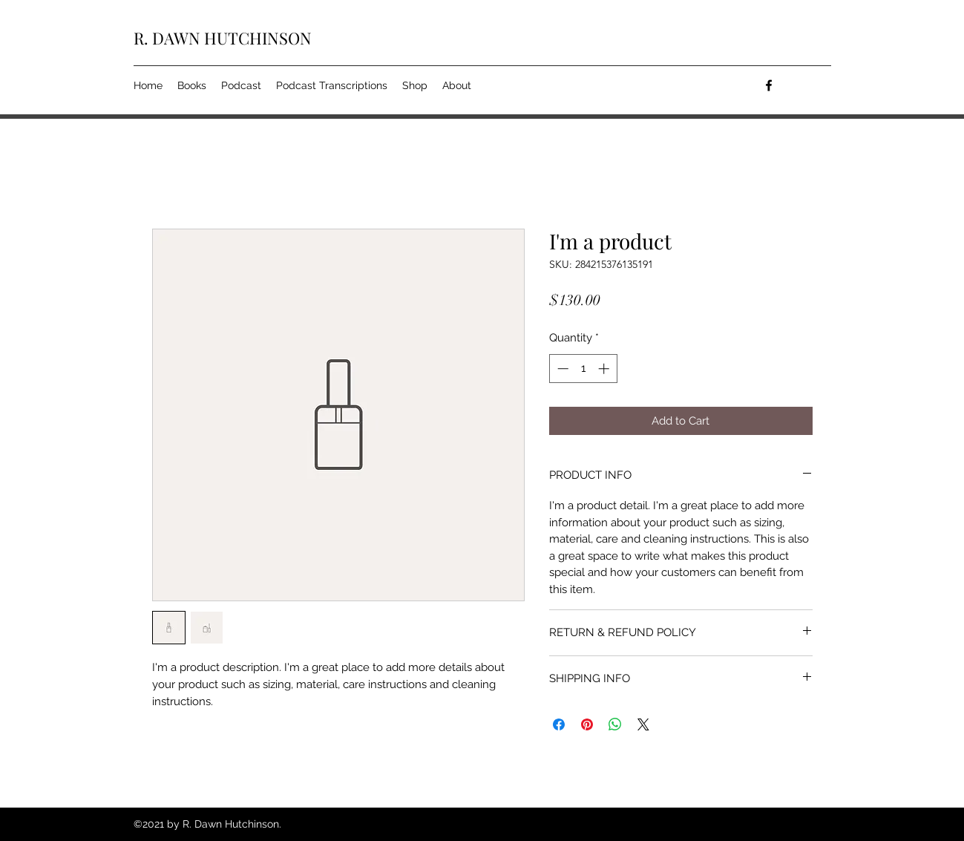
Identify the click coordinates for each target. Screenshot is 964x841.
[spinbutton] (583, 368)
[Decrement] (561, 368)
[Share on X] (643, 724)
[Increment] (605, 368)
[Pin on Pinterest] (587, 724)
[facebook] (768, 85)
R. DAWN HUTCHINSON (223, 38)
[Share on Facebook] (559, 724)
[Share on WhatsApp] (615, 724)
